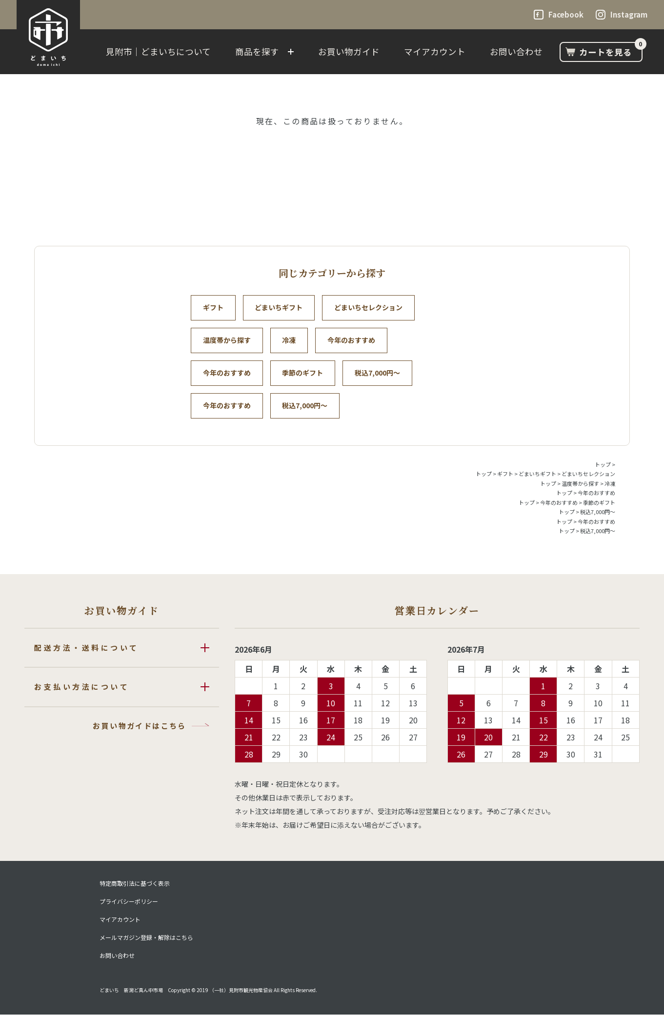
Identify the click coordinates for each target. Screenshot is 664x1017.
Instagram (628, 14)
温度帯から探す (227, 341)
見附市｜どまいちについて (158, 51)
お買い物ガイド (349, 51)
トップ (603, 466)
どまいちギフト (280, 308)
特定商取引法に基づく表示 (135, 886)
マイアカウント (434, 51)
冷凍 (291, 341)
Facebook (566, 14)
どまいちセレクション (371, 308)
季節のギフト (304, 374)
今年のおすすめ (354, 341)
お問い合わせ (516, 51)
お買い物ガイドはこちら (139, 727)
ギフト (213, 308)
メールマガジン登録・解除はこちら (146, 940)
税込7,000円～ (380, 374)
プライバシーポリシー (129, 904)
